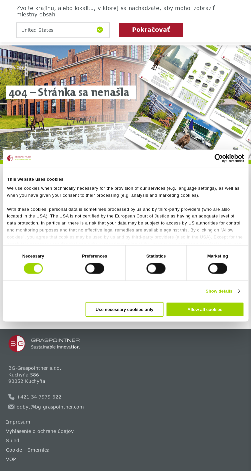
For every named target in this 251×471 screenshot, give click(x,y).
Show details (219, 291)
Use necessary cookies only (124, 309)
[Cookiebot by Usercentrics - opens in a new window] (215, 158)
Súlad (12, 440)
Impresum (18, 422)
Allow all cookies (204, 309)
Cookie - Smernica (27, 450)
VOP (11, 459)
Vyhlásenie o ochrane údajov (40, 431)
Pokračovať (151, 29)
